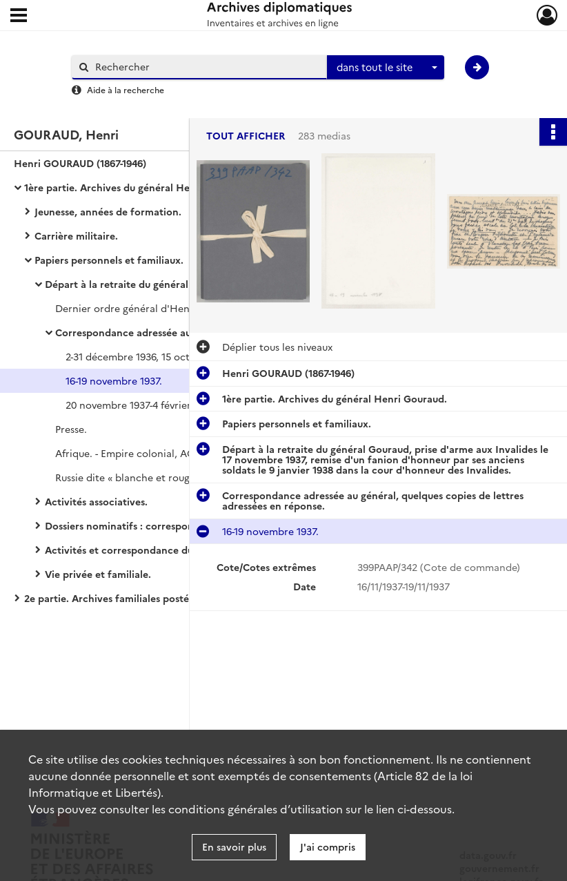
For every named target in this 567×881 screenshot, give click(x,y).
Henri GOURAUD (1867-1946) (80, 163)
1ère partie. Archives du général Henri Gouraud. (136, 187)
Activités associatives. (96, 501)
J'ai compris (327, 846)
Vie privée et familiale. (98, 574)
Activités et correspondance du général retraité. (158, 549)
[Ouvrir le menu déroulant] (18, 16)
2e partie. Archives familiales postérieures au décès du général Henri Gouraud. (162, 598)
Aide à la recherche (125, 89)
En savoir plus (234, 846)
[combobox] (385, 67)
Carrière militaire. (76, 235)
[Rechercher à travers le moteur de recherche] (206, 66)
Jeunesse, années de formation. (107, 211)
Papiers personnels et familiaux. (108, 260)
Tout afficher (245, 135)
